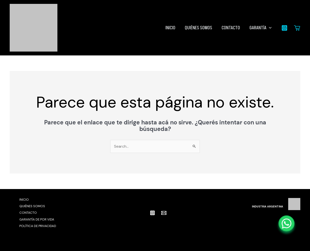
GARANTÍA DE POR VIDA (36, 219)
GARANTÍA (261, 28)
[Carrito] (297, 28)
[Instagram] (284, 28)
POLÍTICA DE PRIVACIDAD (37, 226)
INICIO (171, 28)
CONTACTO (231, 28)
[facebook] (143, 212)
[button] (269, 28)
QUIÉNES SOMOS (199, 28)
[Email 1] (164, 213)
